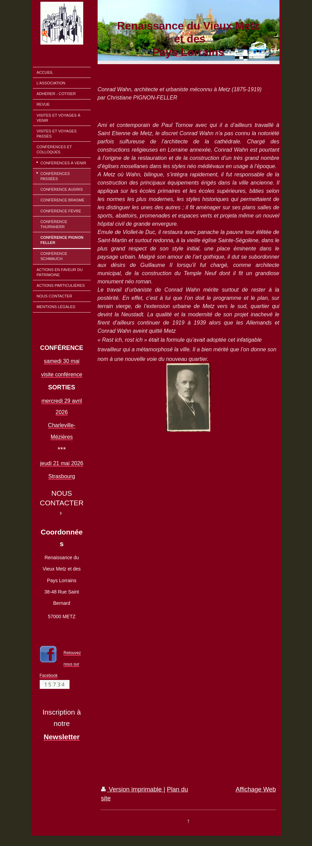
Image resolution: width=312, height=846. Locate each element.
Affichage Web (256, 789)
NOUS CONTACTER (62, 498)
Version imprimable (132, 789)
